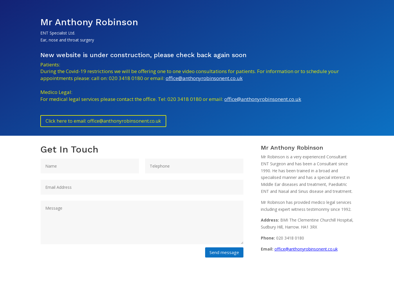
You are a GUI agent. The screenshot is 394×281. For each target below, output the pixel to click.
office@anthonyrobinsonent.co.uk (204, 78)
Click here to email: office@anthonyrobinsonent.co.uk (103, 121)
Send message (224, 252)
